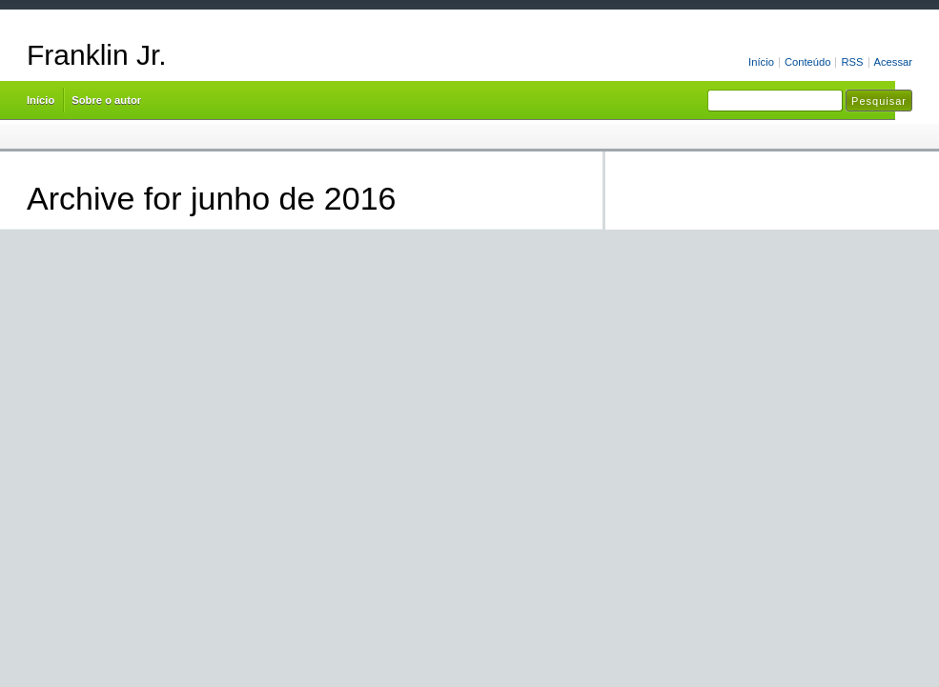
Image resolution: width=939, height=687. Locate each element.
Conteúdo (808, 62)
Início (761, 62)
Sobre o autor (106, 100)
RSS (852, 62)
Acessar (893, 62)
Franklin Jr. (97, 55)
